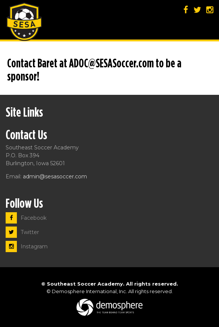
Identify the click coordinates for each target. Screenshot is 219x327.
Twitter (22, 232)
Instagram (27, 246)
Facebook (26, 217)
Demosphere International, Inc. (89, 291)
